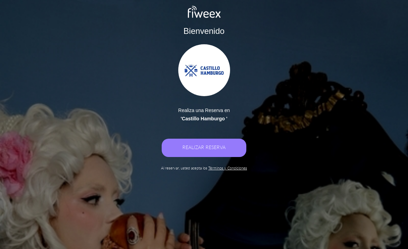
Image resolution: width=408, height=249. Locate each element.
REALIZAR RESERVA (204, 147)
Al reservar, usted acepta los (204, 168)
